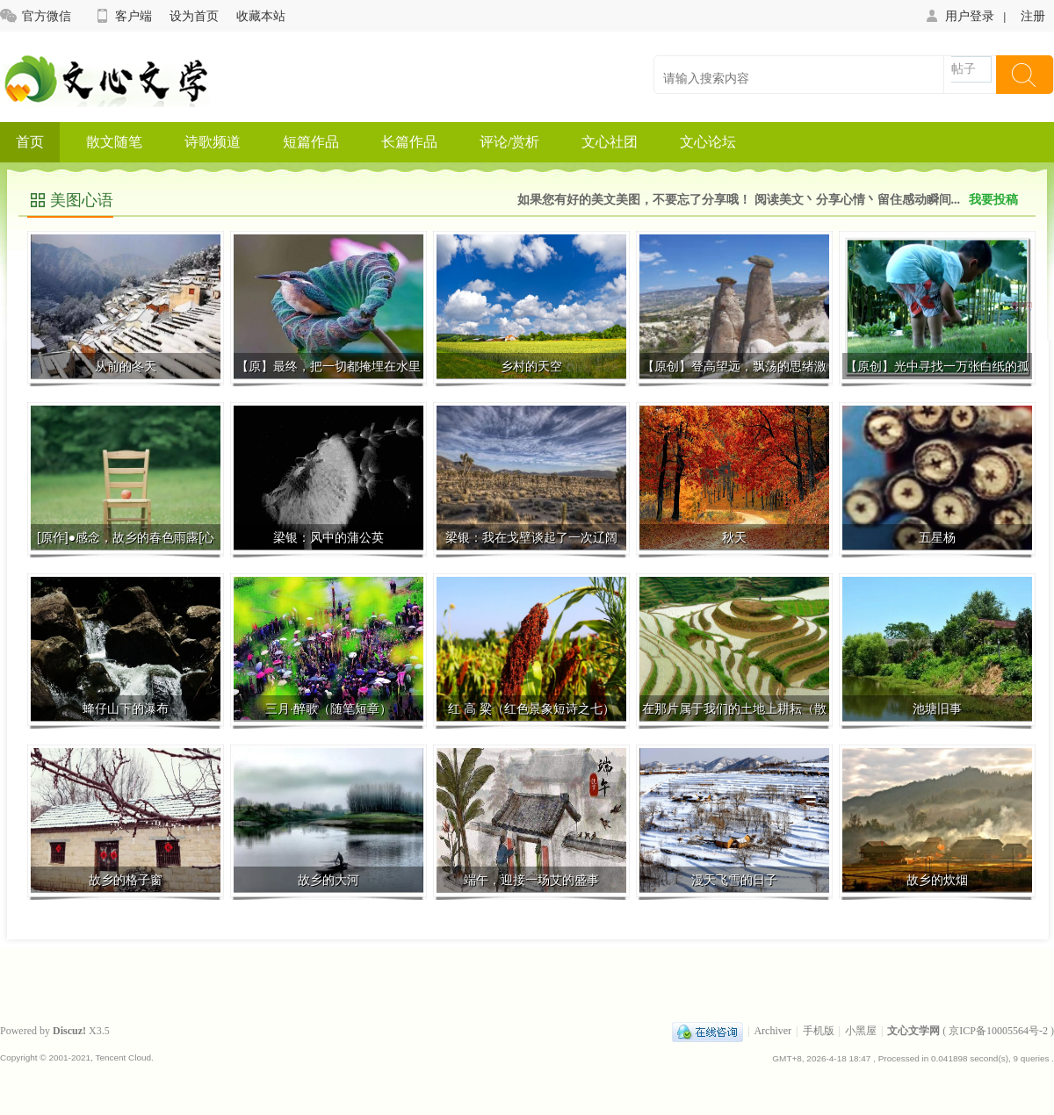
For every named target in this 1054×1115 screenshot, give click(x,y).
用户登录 (958, 16)
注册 (1033, 16)
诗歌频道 (212, 141)
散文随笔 (114, 141)
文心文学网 (913, 1031)
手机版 (818, 1031)
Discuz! (69, 1031)
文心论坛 (708, 141)
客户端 (122, 16)
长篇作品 (409, 141)
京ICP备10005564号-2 (998, 1031)
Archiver (772, 1031)
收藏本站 (260, 16)
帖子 (963, 69)
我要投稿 (993, 199)
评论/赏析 (509, 141)
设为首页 (194, 16)
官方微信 (35, 16)
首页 (30, 141)
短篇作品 (311, 141)
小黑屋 (861, 1031)
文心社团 (609, 141)
